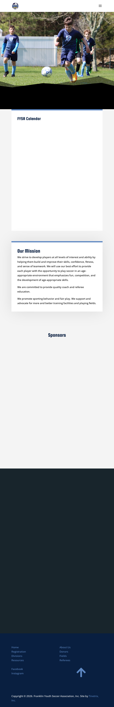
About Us (65, 647)
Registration (18, 651)
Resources (17, 660)
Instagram (17, 673)
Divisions (16, 656)
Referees (65, 660)
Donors (64, 651)
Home (15, 647)
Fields (63, 656)
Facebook (17, 669)
